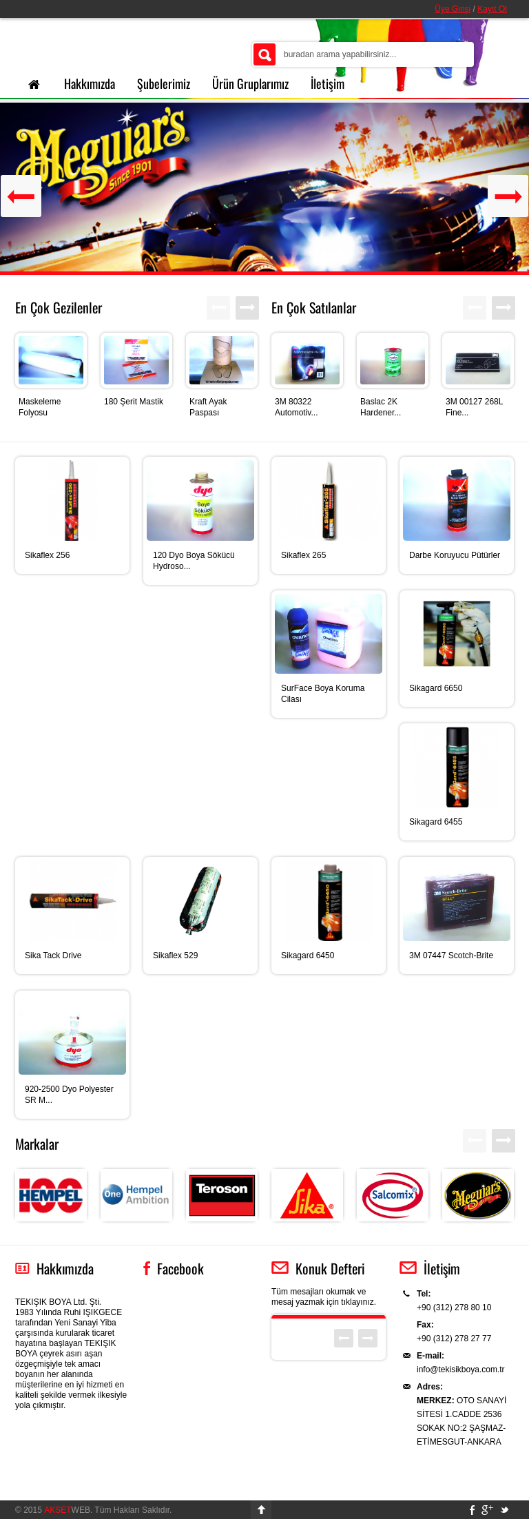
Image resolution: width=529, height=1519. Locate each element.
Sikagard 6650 (435, 688)
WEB (67, 1510)
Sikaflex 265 (303, 555)
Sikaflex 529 (175, 955)
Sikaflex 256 (47, 555)
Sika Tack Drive (53, 955)
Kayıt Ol (492, 9)
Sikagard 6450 (307, 955)
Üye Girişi (452, 9)
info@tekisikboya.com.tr (461, 1369)
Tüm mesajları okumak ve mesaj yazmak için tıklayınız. (323, 1297)
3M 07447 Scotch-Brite (451, 955)
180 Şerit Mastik (133, 401)
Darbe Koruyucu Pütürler (454, 555)
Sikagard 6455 (435, 822)
